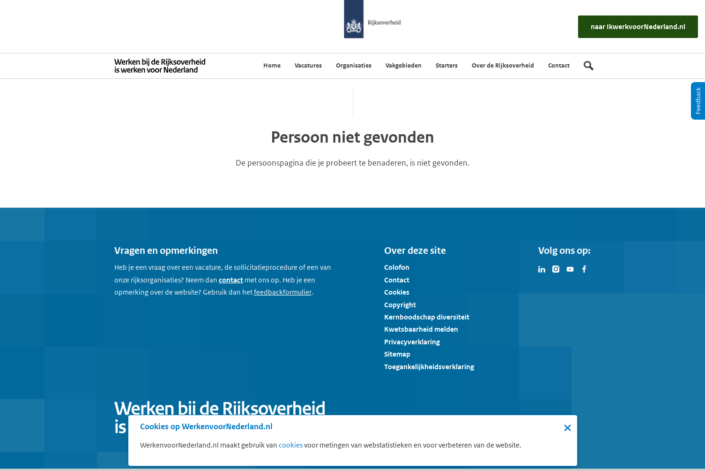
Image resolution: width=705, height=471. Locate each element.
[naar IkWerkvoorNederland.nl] (638, 26)
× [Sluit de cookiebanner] (567, 427)
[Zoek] (589, 65)
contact (231, 279)
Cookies (396, 292)
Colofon (396, 267)
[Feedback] (698, 101)
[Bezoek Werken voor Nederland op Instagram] (556, 268)
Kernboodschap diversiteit (426, 316)
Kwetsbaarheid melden (421, 329)
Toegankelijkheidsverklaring (429, 366)
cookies (291, 445)
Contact (396, 279)
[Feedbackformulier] (283, 292)
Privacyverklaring (412, 341)
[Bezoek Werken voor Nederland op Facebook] (584, 268)
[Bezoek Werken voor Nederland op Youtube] (570, 268)
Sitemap (397, 353)
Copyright (400, 304)
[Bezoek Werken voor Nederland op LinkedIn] (542, 268)
